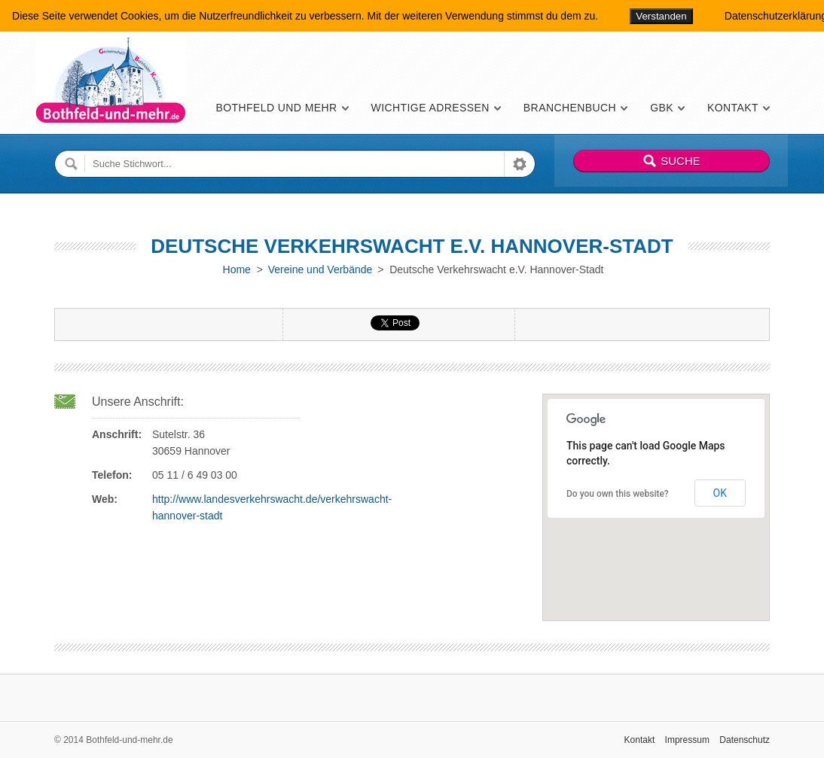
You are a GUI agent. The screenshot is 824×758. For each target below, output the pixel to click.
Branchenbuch (569, 108)
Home (237, 269)
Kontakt (732, 108)
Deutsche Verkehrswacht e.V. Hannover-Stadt (412, 246)
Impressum (687, 740)
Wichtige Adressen (430, 108)
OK (720, 493)
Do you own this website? (617, 494)
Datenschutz (744, 740)
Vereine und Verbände (320, 269)
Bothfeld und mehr (276, 108)
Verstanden (661, 16)
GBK (661, 108)
